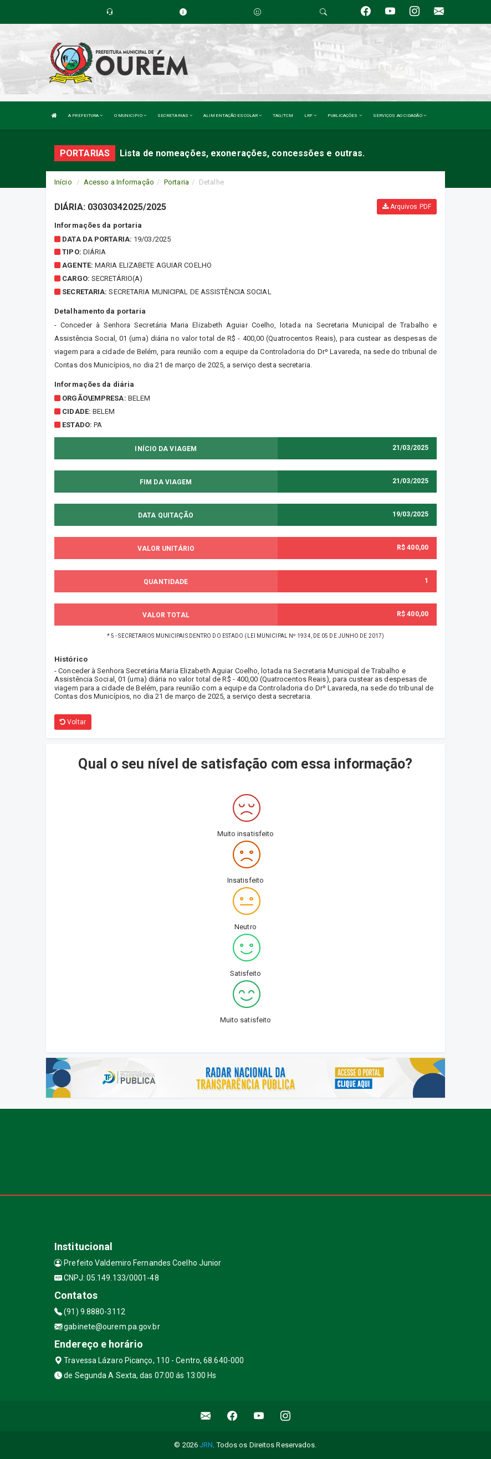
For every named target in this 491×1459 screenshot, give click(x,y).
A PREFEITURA (85, 115)
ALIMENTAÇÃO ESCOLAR (232, 115)
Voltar (73, 722)
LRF (310, 115)
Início (63, 182)
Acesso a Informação (119, 182)
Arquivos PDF (406, 207)
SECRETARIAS (174, 115)
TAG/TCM (283, 115)
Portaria (176, 182)
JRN (206, 1445)
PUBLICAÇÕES (344, 115)
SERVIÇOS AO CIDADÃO (399, 115)
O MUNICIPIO (130, 115)
